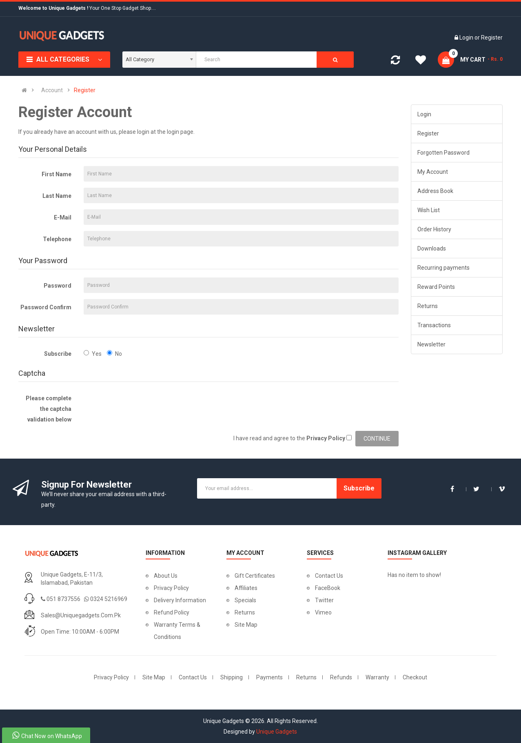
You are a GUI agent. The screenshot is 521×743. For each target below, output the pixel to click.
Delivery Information (180, 600)
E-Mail (62, 217)
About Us (165, 575)
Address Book (435, 191)
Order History (434, 229)
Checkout (415, 677)
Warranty (377, 677)
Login (466, 37)
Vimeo (323, 612)
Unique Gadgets (276, 731)
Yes (93, 353)
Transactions (434, 325)
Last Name (56, 196)
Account (52, 90)
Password (57, 285)
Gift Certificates (255, 575)
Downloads (431, 248)
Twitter (324, 600)
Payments (269, 677)
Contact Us (329, 575)
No (114, 353)
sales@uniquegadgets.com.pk (81, 615)
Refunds (341, 677)
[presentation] (146, 406)
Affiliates (246, 588)
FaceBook (327, 588)
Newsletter (431, 344)
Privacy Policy (171, 588)
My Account (432, 172)
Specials (245, 600)
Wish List (428, 210)
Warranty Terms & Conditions (177, 630)
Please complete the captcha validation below (48, 409)
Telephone (57, 239)
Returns (427, 306)
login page (180, 132)
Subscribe (57, 353)
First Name (56, 174)
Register (492, 37)
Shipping (231, 677)
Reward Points (436, 287)
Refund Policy (171, 612)
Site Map (246, 624)
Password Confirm (45, 307)
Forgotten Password (443, 152)
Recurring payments (443, 267)
